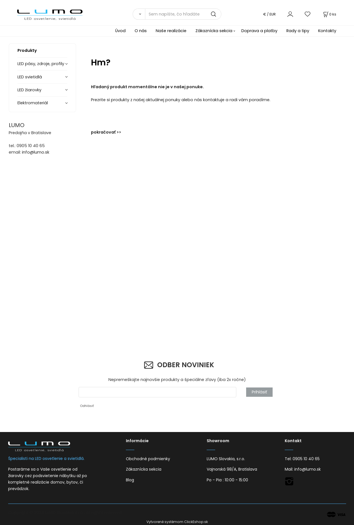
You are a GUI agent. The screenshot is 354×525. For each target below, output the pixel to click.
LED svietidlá (29, 77)
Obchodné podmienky (148, 459)
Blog (130, 480)
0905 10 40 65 (306, 459)
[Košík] (329, 14)
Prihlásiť (259, 392)
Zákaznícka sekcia (213, 31)
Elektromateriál (32, 103)
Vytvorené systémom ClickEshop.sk (177, 521)
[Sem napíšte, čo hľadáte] (183, 14)
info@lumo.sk (35, 152)
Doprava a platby (259, 31)
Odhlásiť (87, 406)
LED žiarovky (29, 90)
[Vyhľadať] (139, 14)
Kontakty (327, 31)
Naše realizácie (171, 31)
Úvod (120, 31)
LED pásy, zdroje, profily (40, 64)
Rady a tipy (297, 31)
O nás (141, 31)
